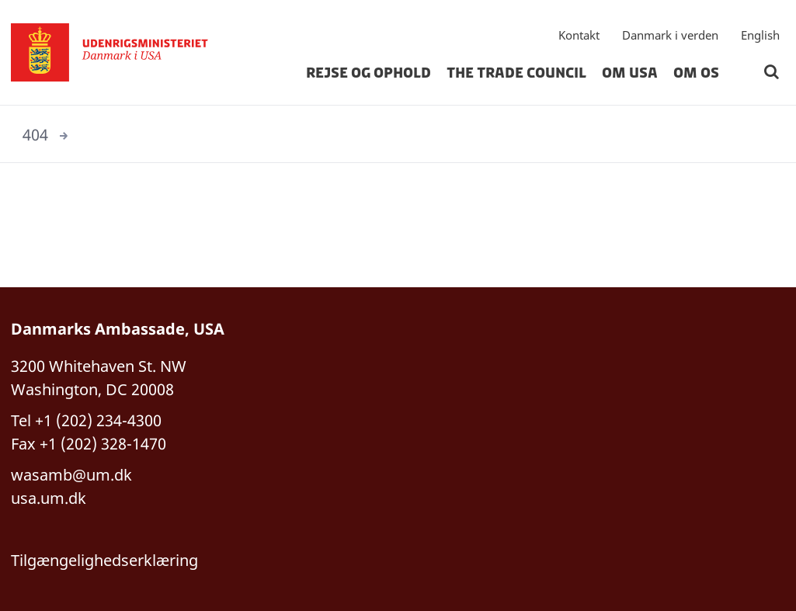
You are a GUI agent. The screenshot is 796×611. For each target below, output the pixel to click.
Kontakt (579, 35)
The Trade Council (516, 73)
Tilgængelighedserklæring (104, 560)
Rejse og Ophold (368, 73)
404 (35, 134)
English (760, 35)
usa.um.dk (48, 498)
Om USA (630, 73)
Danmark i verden (670, 35)
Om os (696, 73)
